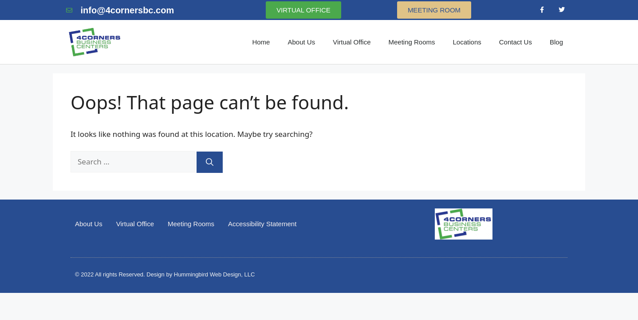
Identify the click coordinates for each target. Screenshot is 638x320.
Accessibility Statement (262, 224)
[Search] (210, 162)
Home (261, 42)
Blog (556, 42)
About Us (301, 42)
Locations (467, 42)
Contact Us (515, 42)
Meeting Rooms (411, 42)
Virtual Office (351, 42)
